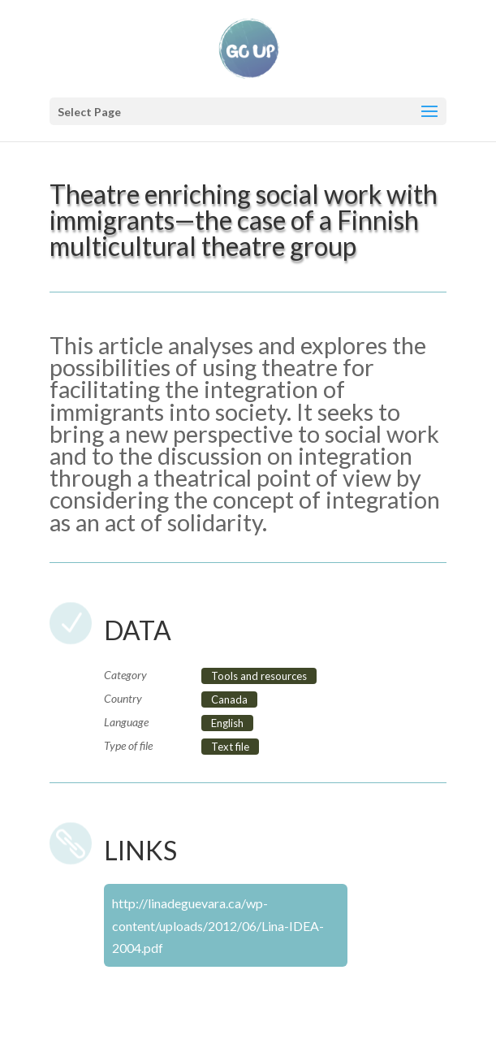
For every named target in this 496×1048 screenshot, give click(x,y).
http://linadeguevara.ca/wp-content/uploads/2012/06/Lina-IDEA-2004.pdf (218, 925)
